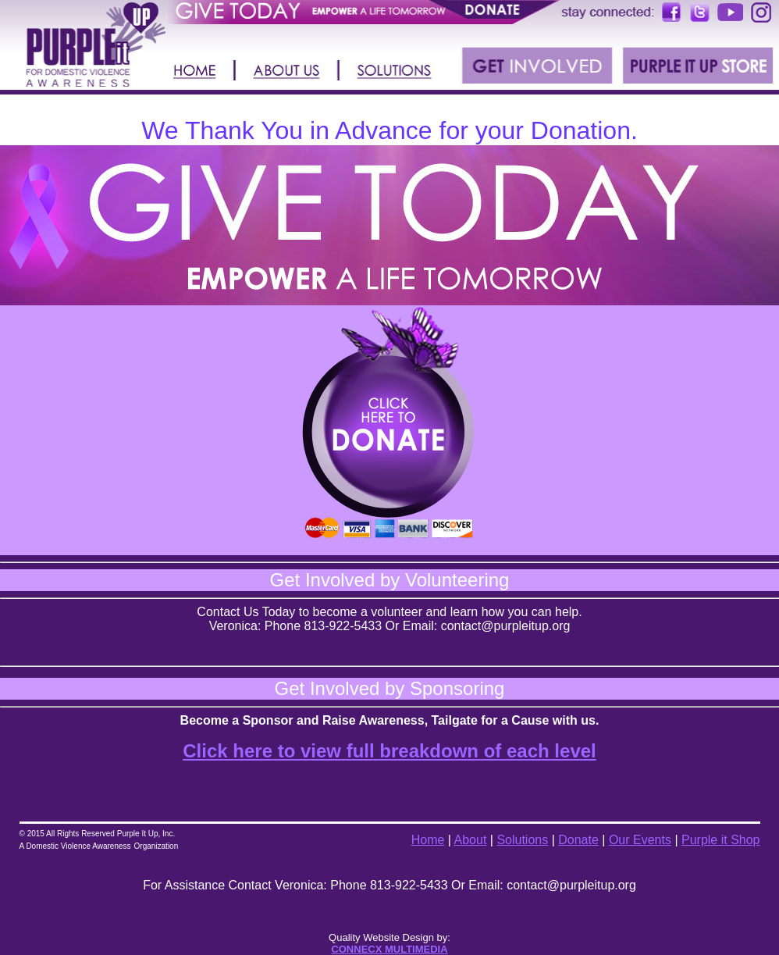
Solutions (522, 839)
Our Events (640, 839)
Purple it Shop (720, 839)
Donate (578, 839)
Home (428, 839)
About (470, 839)
